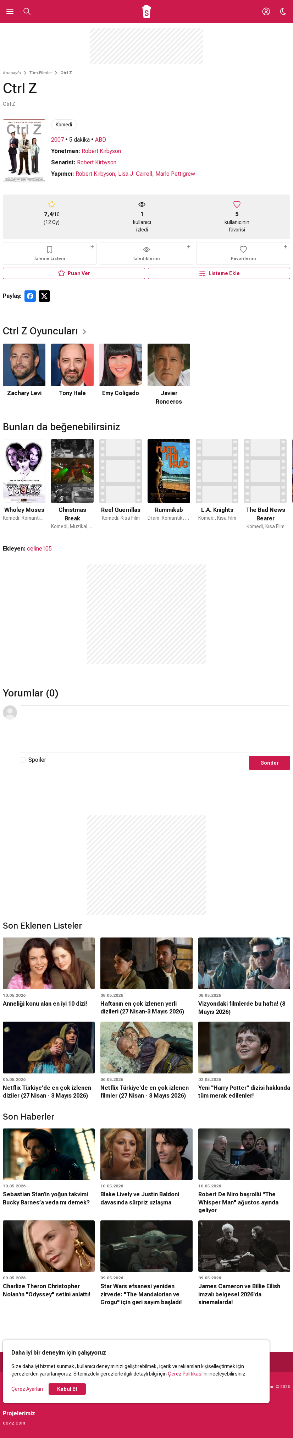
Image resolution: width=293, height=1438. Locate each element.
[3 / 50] (120, 484)
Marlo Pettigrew (175, 173)
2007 (57, 139)
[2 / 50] (72, 484)
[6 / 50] (265, 484)
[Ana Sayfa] (146, 11)
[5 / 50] (217, 484)
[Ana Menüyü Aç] (10, 11)
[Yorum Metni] (155, 729)
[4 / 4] (169, 375)
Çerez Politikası (185, 1374)
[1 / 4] (24, 375)
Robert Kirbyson (101, 151)
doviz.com (14, 1423)
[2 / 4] (72, 375)
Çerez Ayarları (27, 1389)
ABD (100, 139)
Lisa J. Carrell (135, 173)
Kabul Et (67, 1389)
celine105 (39, 548)
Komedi (64, 124)
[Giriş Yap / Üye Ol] (266, 11)
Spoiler (37, 759)
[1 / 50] (24, 484)
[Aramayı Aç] (27, 11)
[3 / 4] (120, 375)
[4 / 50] (169, 484)
